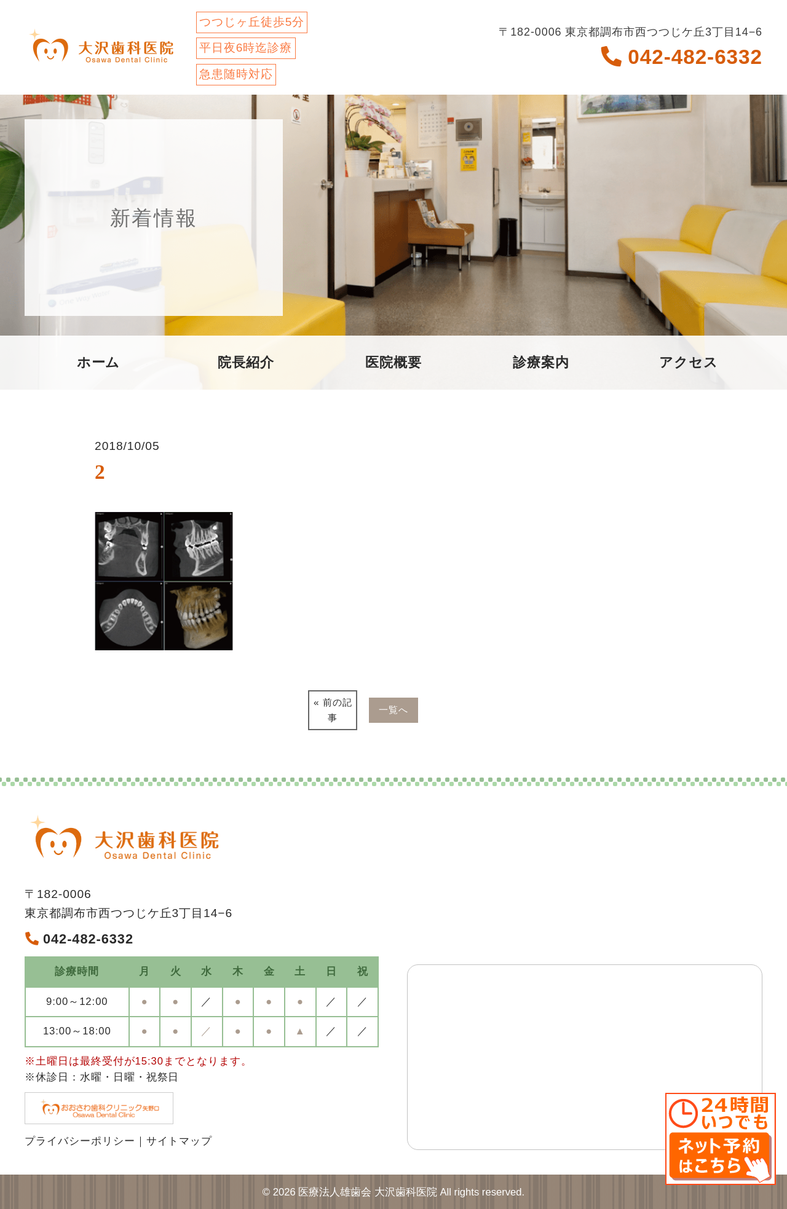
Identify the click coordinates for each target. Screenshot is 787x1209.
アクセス (688, 362)
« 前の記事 (333, 710)
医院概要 (393, 362)
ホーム (99, 362)
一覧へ (393, 709)
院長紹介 (246, 362)
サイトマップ (179, 1141)
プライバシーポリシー (80, 1141)
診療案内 (541, 362)
